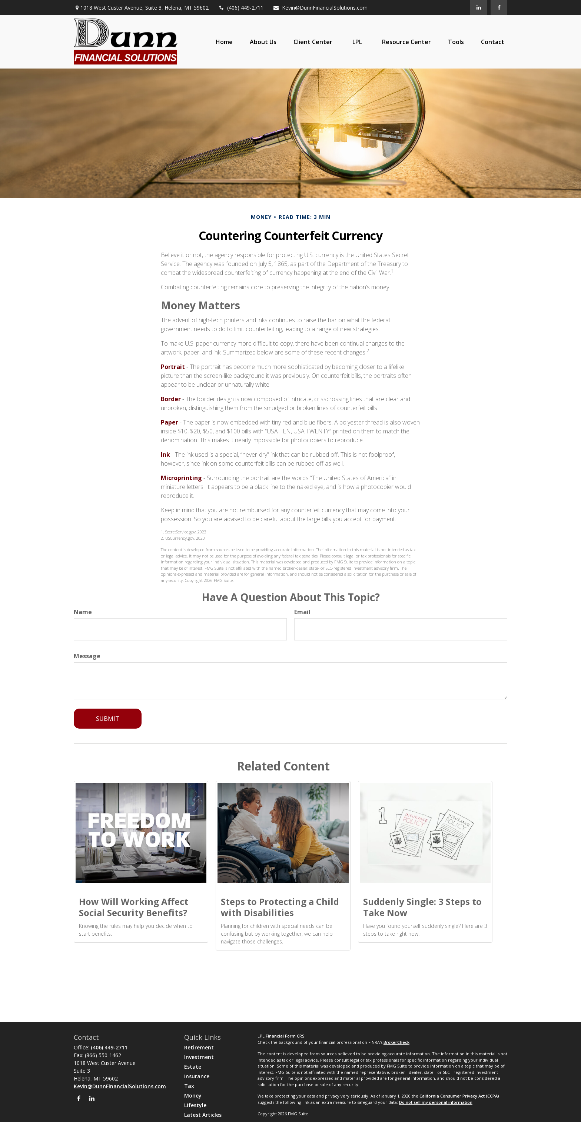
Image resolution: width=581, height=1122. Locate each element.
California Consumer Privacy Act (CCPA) (459, 1096)
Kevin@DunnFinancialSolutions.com (320, 7)
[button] (224, 42)
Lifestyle (195, 1105)
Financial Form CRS (285, 1036)
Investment (199, 1057)
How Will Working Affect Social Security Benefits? (133, 907)
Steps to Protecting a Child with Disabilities (280, 907)
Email (302, 612)
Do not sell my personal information (435, 1102)
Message (87, 656)
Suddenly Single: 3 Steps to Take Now (422, 907)
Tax (189, 1085)
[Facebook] (499, 7)
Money (193, 1095)
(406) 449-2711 (240, 7)
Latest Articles (203, 1114)
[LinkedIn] (478, 7)
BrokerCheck (396, 1042)
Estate (192, 1066)
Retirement (199, 1047)
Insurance (196, 1076)
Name (83, 612)
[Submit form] (108, 719)
